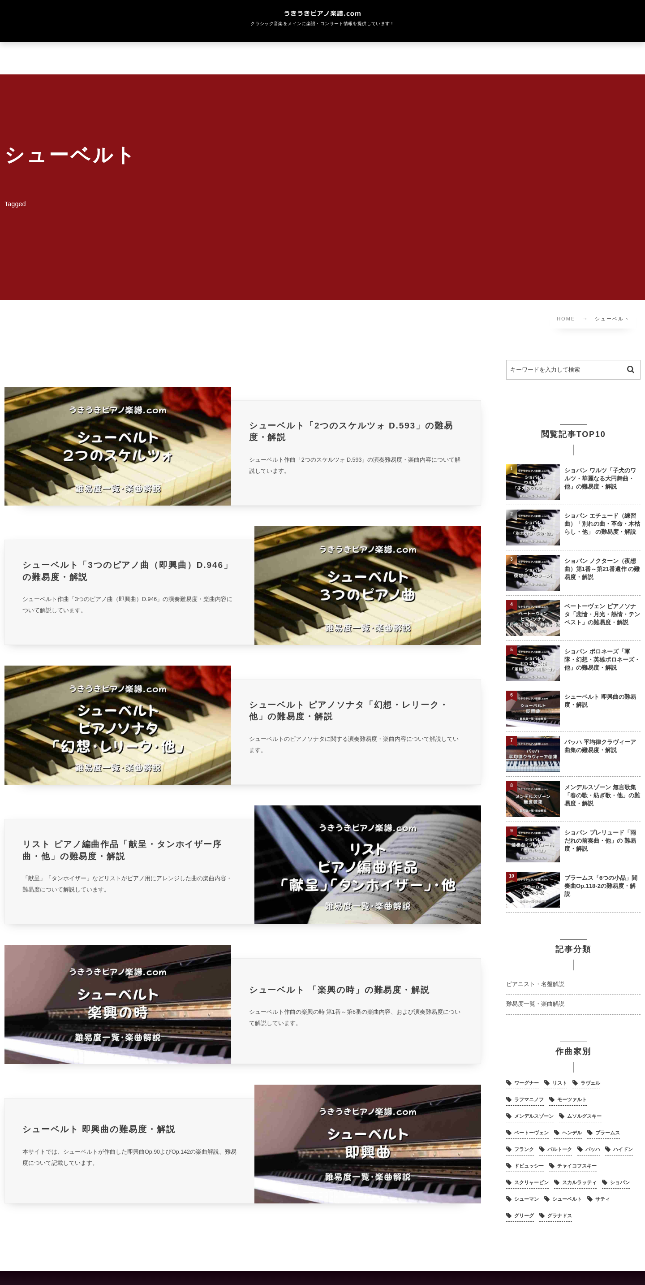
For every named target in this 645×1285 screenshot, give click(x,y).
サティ (602, 1199)
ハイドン (623, 1149)
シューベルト (567, 1199)
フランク (524, 1149)
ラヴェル (590, 1083)
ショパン (620, 1182)
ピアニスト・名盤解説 (535, 984)
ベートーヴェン (531, 1132)
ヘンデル (572, 1132)
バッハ (592, 1149)
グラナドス (559, 1215)
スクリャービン (531, 1182)
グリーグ (524, 1215)
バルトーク (559, 1149)
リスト (559, 1083)
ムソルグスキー (584, 1116)
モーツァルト (572, 1099)
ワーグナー (526, 1083)
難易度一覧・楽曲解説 (535, 1004)
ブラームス (607, 1132)
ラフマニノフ (529, 1099)
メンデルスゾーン (534, 1116)
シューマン (526, 1199)
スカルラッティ (579, 1182)
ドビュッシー (529, 1165)
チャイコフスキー (577, 1165)
